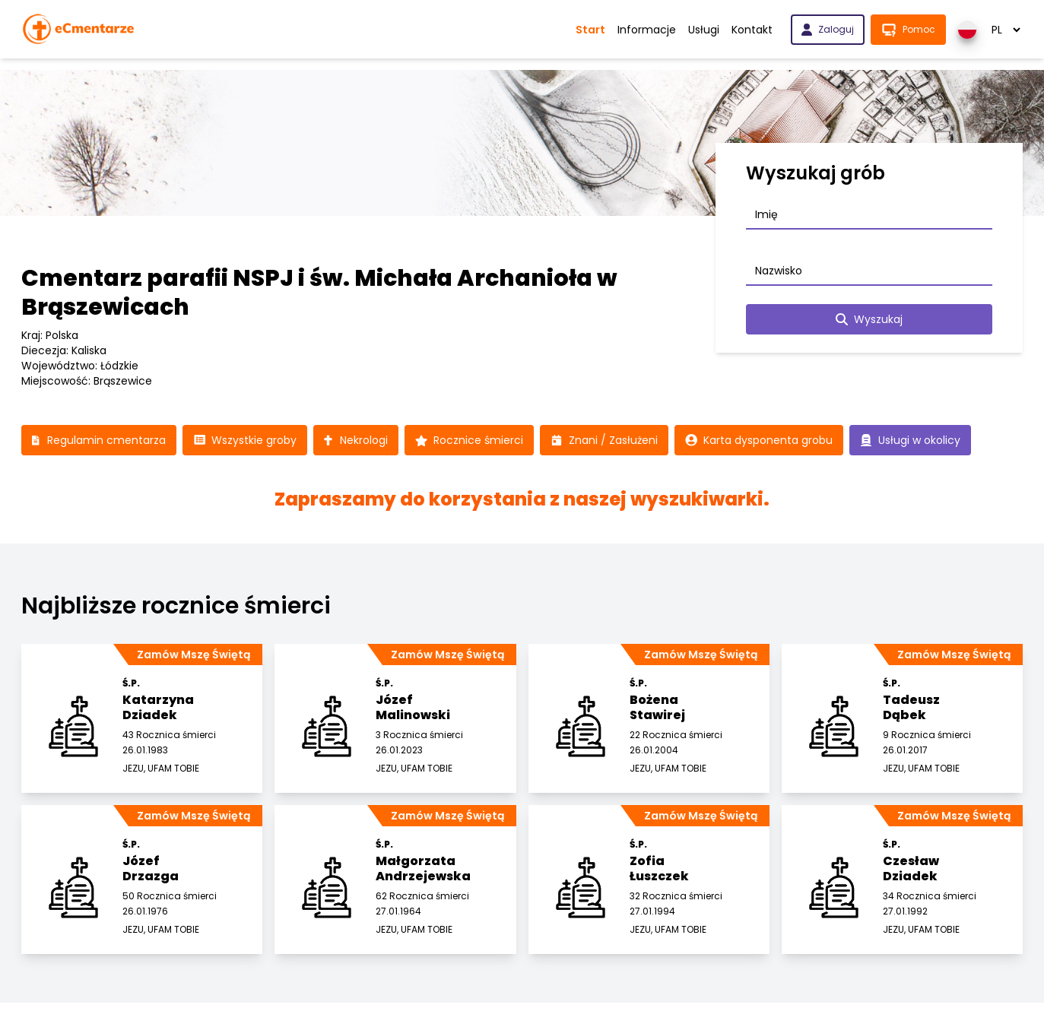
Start (590, 29)
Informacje (646, 29)
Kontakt (752, 29)
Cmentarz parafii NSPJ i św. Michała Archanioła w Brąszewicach (319, 292)
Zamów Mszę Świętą (193, 654)
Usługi (703, 29)
